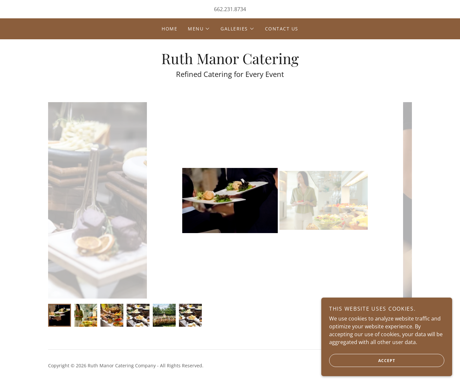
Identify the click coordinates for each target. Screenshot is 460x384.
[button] (199, 29)
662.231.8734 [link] (230, 9)
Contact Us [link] (281, 29)
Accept (362, 360)
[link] (230, 62)
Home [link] (169, 29)
